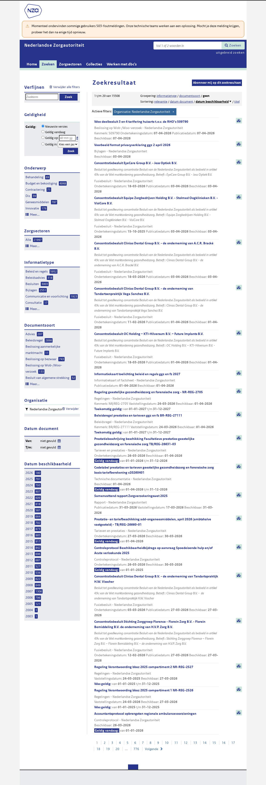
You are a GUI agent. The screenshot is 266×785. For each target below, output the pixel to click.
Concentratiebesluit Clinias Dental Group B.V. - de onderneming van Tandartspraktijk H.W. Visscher (156, 596)
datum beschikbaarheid (212, 102)
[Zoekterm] (187, 45)
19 (108, 749)
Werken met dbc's (122, 64)
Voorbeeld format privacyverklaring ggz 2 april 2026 (156, 151)
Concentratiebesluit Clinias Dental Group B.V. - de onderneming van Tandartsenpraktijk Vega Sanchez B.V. (156, 308)
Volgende (151, 749)
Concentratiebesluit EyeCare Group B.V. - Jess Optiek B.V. (156, 177)
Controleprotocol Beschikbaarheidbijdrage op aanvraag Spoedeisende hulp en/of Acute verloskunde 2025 (156, 559)
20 (117, 749)
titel (237, 102)
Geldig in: (51, 144)
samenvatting (239, 120)
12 (186, 743)
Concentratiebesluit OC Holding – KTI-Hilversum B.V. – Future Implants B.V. (156, 351)
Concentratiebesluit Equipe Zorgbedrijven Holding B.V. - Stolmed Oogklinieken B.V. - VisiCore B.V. (156, 217)
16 (223, 743)
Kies (78, 137)
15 (214, 743)
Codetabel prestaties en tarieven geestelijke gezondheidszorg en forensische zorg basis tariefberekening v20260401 (156, 478)
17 (233, 743)
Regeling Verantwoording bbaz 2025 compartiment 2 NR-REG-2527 (156, 675)
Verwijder (72, 409)
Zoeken (235, 45)
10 (167, 743)
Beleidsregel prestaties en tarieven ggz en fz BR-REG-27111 (156, 424)
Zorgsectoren (70, 64)
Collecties (94, 64)
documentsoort (189, 96)
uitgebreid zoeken (230, 53)
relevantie (160, 102)
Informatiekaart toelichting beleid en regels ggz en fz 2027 (156, 380)
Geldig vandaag (55, 132)
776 (136, 749)
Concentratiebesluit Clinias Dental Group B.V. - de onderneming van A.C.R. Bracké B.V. (156, 263)
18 (98, 749)
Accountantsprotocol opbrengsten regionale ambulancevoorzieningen (156, 722)
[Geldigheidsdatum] (67, 138)
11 (176, 743)
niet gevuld (48, 441)
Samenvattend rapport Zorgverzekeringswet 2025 (156, 504)
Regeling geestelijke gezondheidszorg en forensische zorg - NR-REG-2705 (156, 400)
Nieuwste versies (56, 127)
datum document (181, 102)
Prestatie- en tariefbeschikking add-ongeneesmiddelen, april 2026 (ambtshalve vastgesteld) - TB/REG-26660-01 (156, 530)
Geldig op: (51, 138)
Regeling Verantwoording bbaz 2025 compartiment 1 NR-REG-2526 (156, 699)
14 (205, 743)
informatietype (167, 96)
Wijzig (59, 440)
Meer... (35, 214)
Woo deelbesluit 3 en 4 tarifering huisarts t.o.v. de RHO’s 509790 (156, 130)
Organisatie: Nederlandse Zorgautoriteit (142, 112)
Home (32, 64)
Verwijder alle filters (66, 87)
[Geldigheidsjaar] (68, 144)
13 (195, 743)
